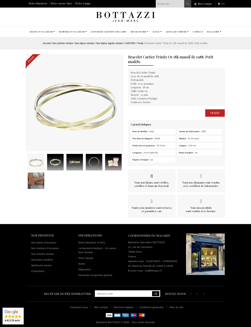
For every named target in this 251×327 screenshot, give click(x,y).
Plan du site (176, 307)
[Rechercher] (173, 4)
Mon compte (205, 3)
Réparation (84, 269)
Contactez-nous (79, 307)
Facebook (190, 294)
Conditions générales (151, 307)
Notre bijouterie (38, 3)
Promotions (37, 271)
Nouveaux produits (42, 259)
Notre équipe (83, 3)
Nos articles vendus (42, 254)
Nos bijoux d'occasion (44, 242)
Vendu (215, 113)
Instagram (204, 294)
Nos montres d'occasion (45, 248)
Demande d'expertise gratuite (95, 275)
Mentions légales (123, 307)
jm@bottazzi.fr (153, 270)
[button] (13, 316)
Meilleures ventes (41, 265)
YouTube (197, 294)
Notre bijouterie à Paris (91, 242)
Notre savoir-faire (61, 3)
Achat (81, 263)
